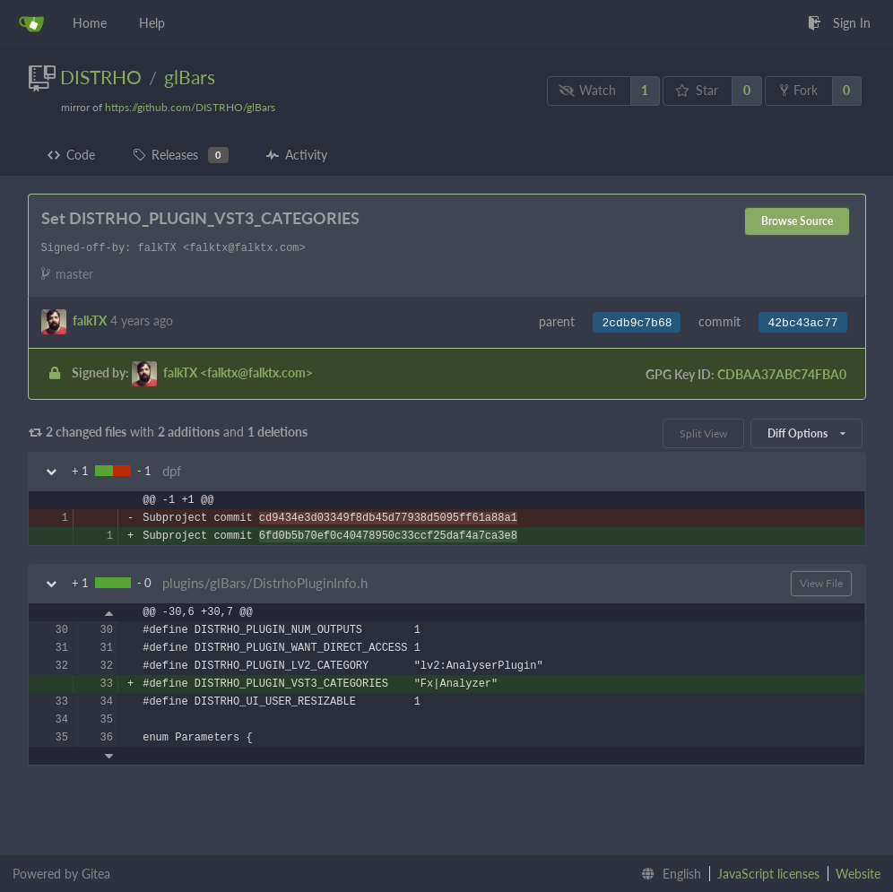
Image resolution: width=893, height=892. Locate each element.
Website (858, 873)
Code (71, 154)
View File (821, 583)
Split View (703, 433)
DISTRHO (101, 76)
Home (90, 22)
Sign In (839, 22)
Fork (799, 90)
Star (696, 90)
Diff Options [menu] (806, 433)
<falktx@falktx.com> (238, 372)
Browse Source (797, 221)
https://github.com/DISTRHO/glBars (190, 107)
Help (152, 22)
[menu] (667, 874)
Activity (296, 154)
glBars (189, 76)
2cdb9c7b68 (637, 323)
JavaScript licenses (768, 873)
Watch (587, 90)
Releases (181, 155)
